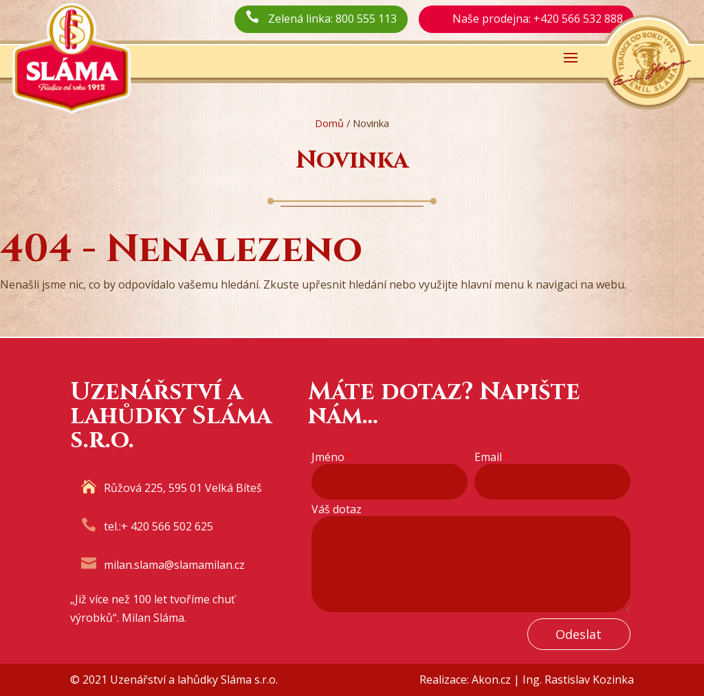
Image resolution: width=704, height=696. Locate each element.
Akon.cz (491, 679)
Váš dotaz (336, 509)
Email (491, 457)
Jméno (331, 457)
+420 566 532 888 (578, 18)
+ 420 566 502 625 (167, 526)
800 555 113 (366, 18)
